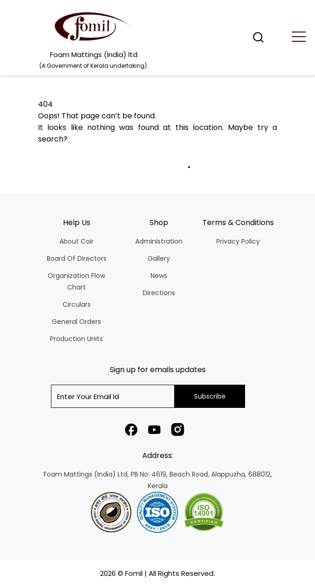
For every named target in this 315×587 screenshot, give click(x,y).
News (159, 275)
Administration (159, 241)
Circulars (77, 304)
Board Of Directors (77, 258)
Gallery (159, 258)
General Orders (76, 321)
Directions (159, 292)
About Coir (76, 241)
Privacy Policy (238, 241)
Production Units (76, 338)
